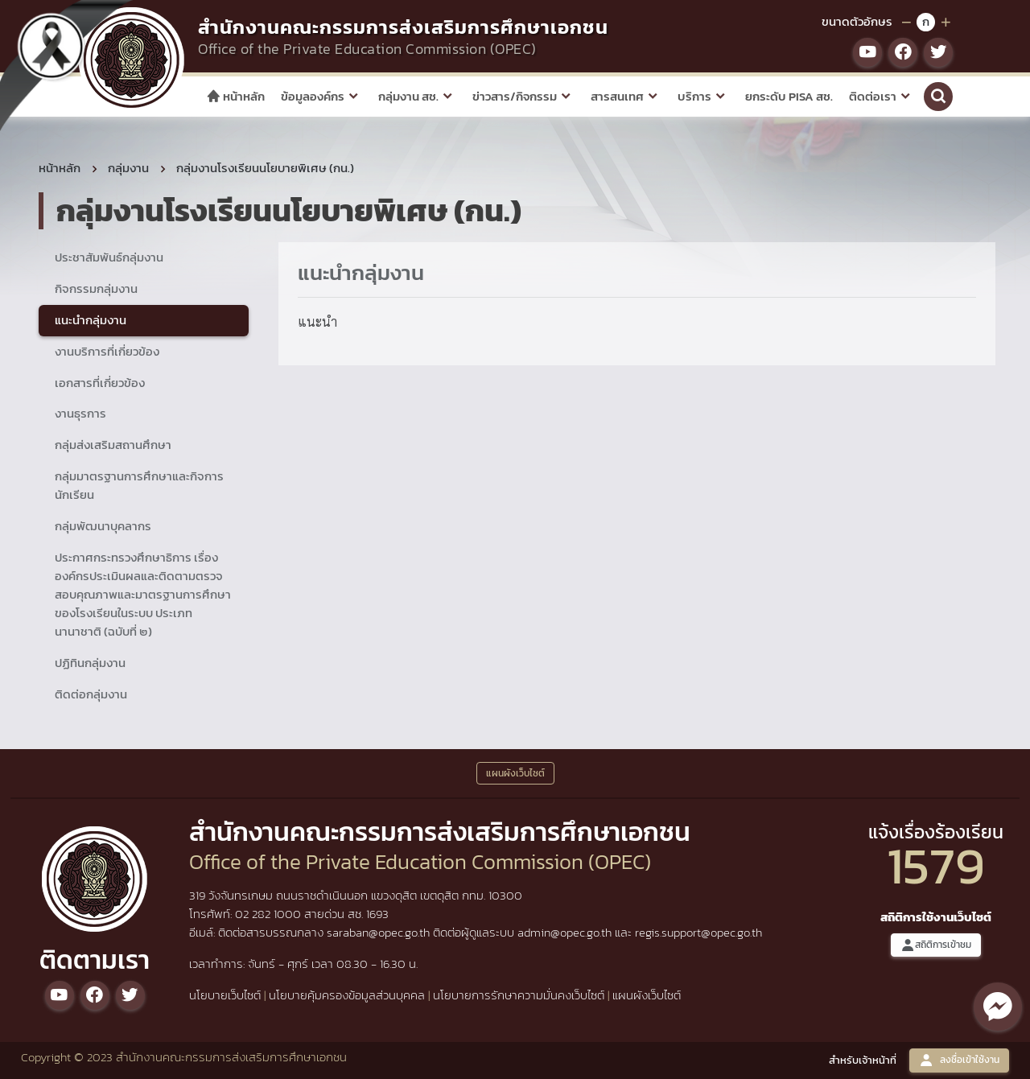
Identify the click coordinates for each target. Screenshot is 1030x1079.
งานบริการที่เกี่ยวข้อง (107, 351)
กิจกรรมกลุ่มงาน (96, 288)
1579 (936, 865)
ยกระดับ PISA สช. (789, 96)
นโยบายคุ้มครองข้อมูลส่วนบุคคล (347, 995)
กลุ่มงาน (128, 168)
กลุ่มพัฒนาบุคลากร (103, 526)
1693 (377, 913)
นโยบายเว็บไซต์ (225, 995)
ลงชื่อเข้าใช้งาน (959, 1060)
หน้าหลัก (235, 96)
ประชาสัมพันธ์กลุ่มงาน (109, 257)
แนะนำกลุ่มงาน (90, 320)
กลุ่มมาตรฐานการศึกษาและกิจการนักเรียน (139, 485)
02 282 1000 (269, 913)
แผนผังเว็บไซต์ (646, 995)
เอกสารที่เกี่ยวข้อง (100, 382)
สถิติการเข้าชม (935, 945)
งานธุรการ (80, 413)
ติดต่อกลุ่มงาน (91, 694)
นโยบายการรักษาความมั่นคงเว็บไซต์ (518, 995)
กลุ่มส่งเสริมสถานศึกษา (113, 444)
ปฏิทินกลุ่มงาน (90, 662)
